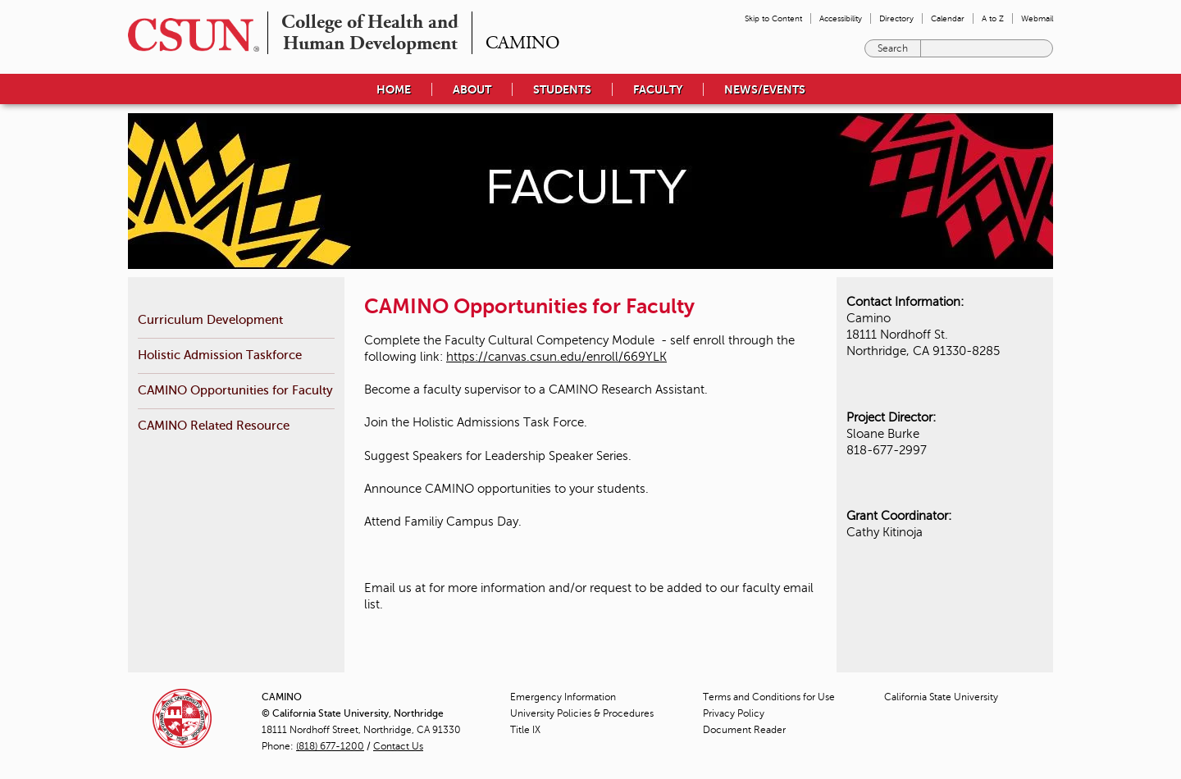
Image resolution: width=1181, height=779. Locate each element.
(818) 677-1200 (330, 746)
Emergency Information (563, 697)
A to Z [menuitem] (993, 18)
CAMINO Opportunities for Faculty (235, 390)
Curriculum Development (210, 319)
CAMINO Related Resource (214, 425)
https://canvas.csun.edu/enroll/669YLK (556, 356)
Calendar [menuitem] (947, 18)
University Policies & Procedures (582, 713)
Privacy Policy (733, 713)
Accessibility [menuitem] (840, 18)
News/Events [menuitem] (764, 89)
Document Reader (744, 730)
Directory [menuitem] (896, 18)
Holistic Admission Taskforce (220, 355)
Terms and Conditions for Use (769, 697)
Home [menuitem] (393, 89)
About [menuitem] (472, 89)
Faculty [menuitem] (657, 89)
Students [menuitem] (562, 89)
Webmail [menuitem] (1037, 18)
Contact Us (398, 746)
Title (525, 730)
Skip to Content (773, 18)
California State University (941, 697)
